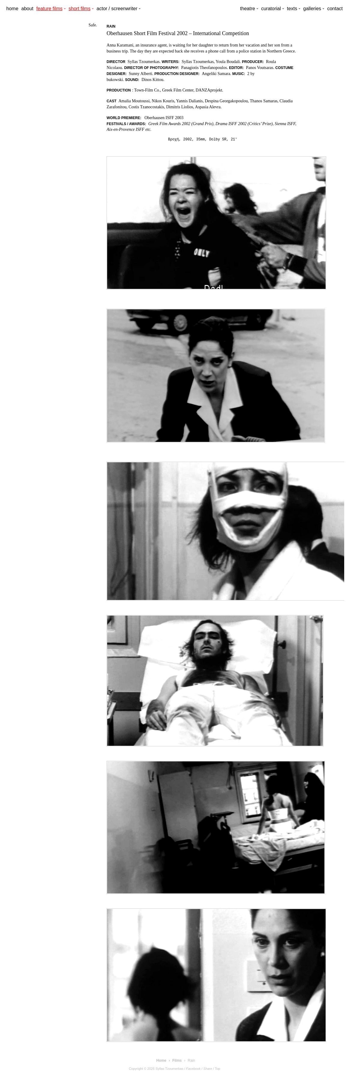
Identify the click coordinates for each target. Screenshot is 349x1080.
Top (217, 1068)
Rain (191, 1060)
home (12, 8)
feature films (49, 8)
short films (80, 8)
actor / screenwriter (117, 8)
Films (177, 1060)
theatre (247, 8)
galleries (312, 8)
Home (161, 1060)
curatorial (271, 8)
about (27, 8)
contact (335, 8)
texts (292, 8)
